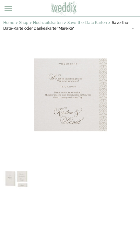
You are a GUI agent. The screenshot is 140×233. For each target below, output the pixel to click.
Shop (23, 22)
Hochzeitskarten (48, 22)
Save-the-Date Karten (87, 22)
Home (8, 22)
